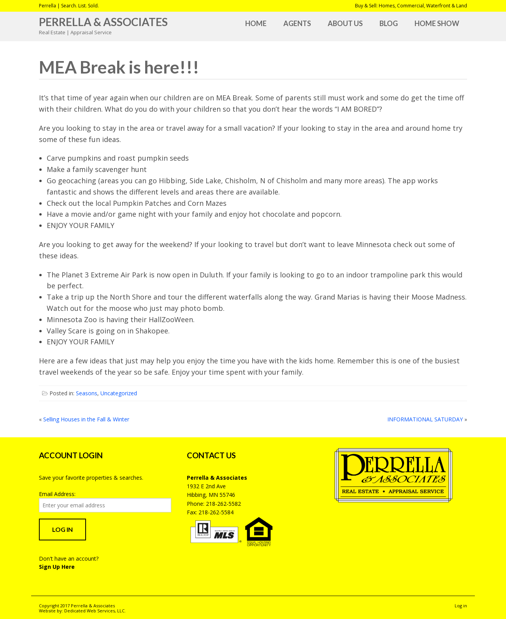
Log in (461, 605)
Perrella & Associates (103, 21)
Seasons (86, 393)
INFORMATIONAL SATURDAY (425, 419)
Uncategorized (118, 393)
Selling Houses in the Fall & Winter (86, 419)
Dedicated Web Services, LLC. (95, 611)
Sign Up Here (57, 566)
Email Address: (57, 494)
